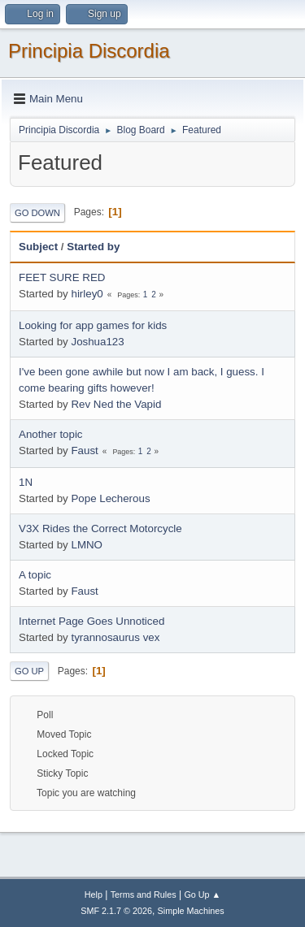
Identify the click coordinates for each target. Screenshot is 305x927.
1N (26, 482)
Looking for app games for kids (93, 325)
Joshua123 (97, 342)
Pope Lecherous (110, 498)
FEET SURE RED (62, 277)
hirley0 (86, 294)
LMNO (86, 545)
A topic (35, 575)
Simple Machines (191, 911)
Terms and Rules (143, 894)
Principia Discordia (89, 51)
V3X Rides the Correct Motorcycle (100, 528)
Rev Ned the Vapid (116, 404)
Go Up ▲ (202, 894)
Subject (38, 246)
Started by (93, 246)
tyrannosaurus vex (115, 637)
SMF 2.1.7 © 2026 (116, 911)
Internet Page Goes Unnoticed (91, 621)
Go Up (29, 671)
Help (93, 894)
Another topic (51, 434)
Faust (84, 450)
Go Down (37, 213)
